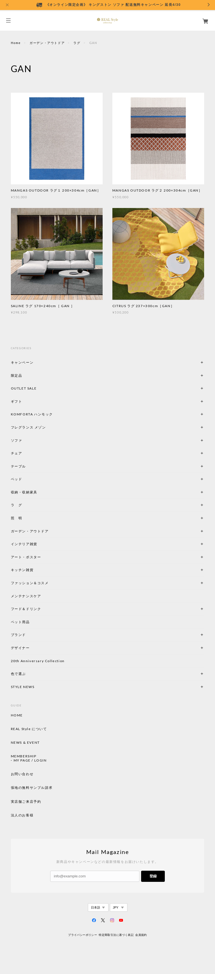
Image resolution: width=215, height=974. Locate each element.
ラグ (76, 43)
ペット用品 (20, 622)
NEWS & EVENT (25, 743)
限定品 (16, 375)
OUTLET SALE (24, 388)
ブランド (18, 635)
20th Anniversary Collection (38, 661)
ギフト (16, 401)
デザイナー (20, 648)
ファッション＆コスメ (30, 583)
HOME (17, 715)
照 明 (16, 518)
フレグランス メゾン (28, 427)
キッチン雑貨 (37, 570)
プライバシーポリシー (82, 934)
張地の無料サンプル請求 (32, 788)
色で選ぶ (18, 674)
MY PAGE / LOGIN (30, 760)
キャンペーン (22, 362)
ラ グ (16, 505)
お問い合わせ (22, 774)
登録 (153, 876)
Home (16, 43)
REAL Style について (29, 729)
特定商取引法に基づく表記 (116, 934)
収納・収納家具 (39, 492)
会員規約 (141, 934)
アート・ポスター (39, 557)
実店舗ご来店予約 (26, 802)
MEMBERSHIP (24, 756)
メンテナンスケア (26, 596)
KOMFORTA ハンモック (32, 414)
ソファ (16, 440)
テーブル (18, 466)
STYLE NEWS (23, 687)
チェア (18, 453)
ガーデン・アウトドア (47, 43)
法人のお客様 (22, 815)
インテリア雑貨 (37, 544)
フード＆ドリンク (26, 609)
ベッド (16, 479)
